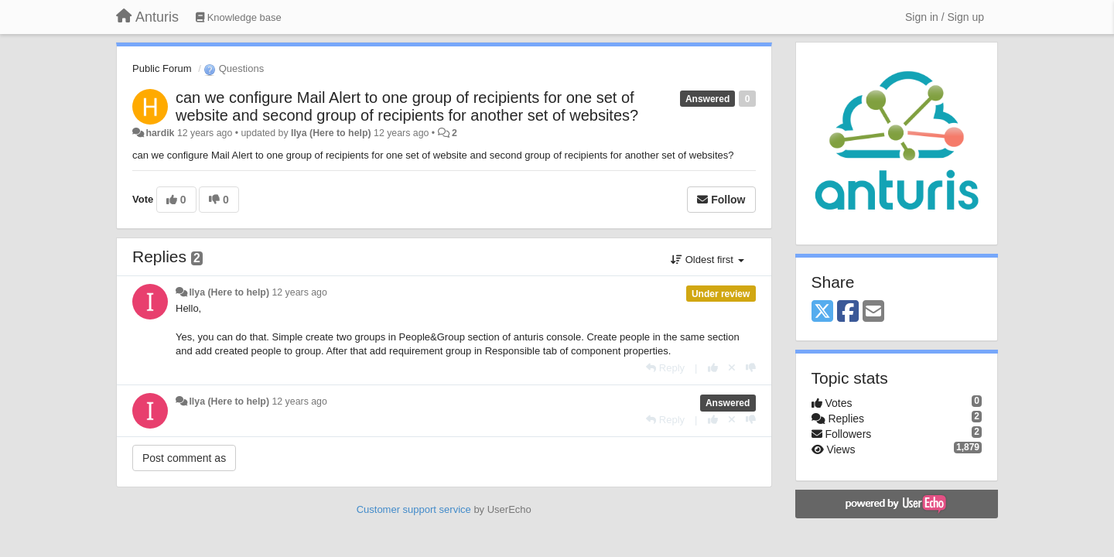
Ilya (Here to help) (331, 133)
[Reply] (665, 368)
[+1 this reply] (713, 368)
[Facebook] (848, 312)
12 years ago (299, 292)
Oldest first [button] (707, 259)
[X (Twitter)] (822, 312)
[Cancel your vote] (732, 368)
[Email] (873, 312)
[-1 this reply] (751, 368)
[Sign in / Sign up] (944, 17)
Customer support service (414, 509)
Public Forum (162, 68)
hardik (159, 133)
